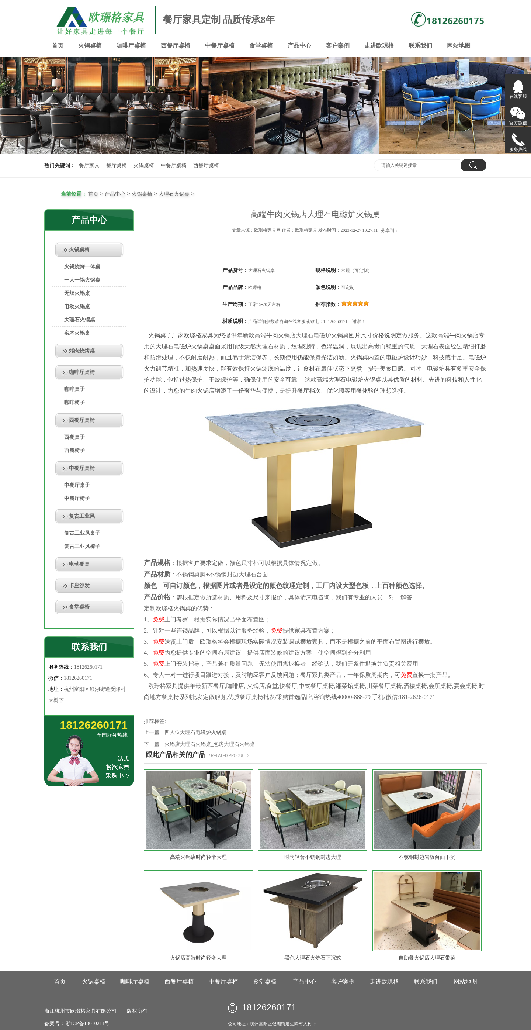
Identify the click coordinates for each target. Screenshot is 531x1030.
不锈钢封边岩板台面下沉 (427, 857)
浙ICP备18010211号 (87, 1023)
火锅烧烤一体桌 (82, 266)
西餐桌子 (74, 437)
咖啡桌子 (74, 389)
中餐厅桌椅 (220, 45)
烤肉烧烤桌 (82, 351)
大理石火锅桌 (174, 194)
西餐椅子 (74, 450)
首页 (57, 45)
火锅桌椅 (90, 45)
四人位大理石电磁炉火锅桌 (195, 732)
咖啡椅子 (74, 402)
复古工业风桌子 (82, 533)
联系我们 (420, 45)
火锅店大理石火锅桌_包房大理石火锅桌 (209, 744)
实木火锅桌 (77, 333)
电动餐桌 (79, 564)
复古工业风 (82, 516)
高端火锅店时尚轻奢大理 (198, 857)
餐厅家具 (89, 165)
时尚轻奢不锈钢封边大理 (312, 857)
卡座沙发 (79, 585)
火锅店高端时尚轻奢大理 (198, 958)
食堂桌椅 (261, 45)
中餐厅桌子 (77, 485)
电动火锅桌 (77, 306)
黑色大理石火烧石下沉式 (312, 958)
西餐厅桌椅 (175, 45)
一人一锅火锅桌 (82, 280)
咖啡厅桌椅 (131, 45)
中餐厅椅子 (77, 498)
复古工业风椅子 (82, 546)
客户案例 (338, 45)
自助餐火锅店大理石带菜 (427, 958)
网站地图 (459, 45)
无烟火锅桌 (77, 293)
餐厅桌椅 (116, 165)
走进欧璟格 (379, 45)
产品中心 (299, 45)
